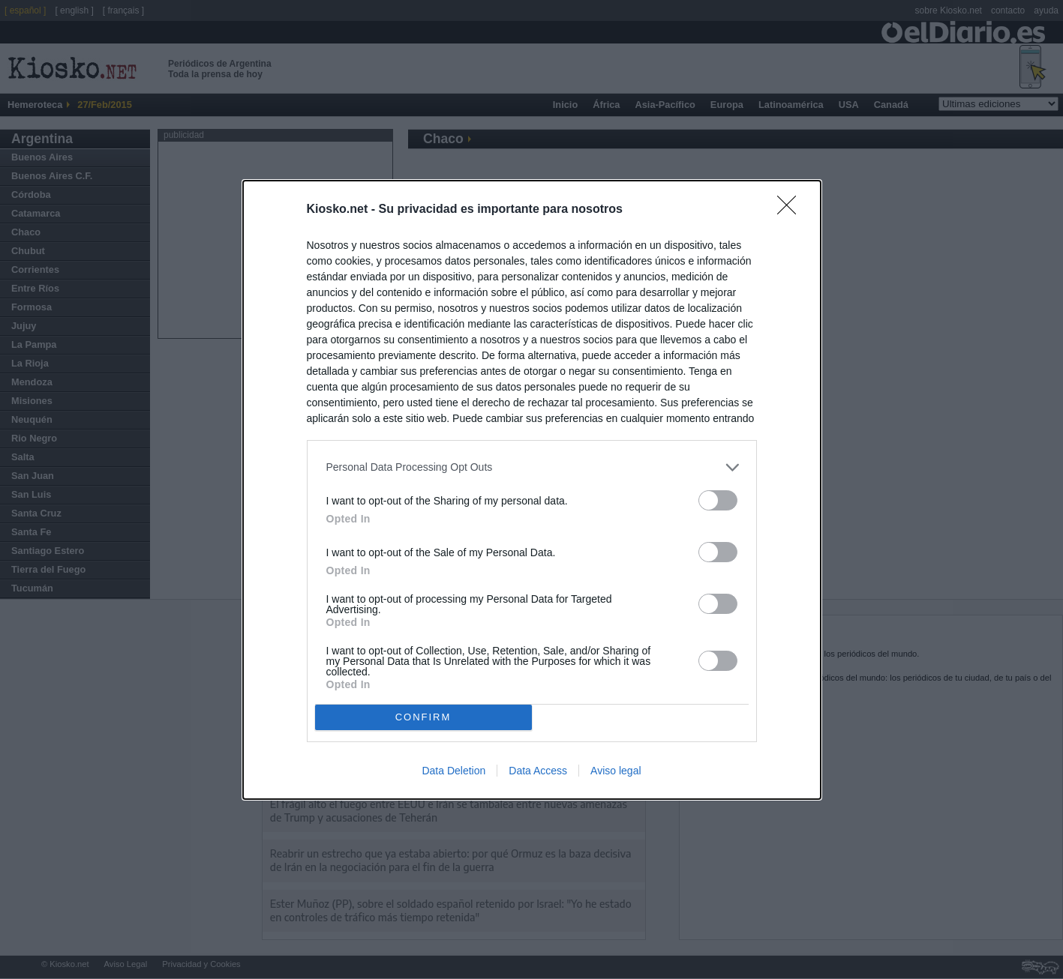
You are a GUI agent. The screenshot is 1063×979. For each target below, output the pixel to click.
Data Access (538, 771)
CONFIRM (423, 716)
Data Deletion (453, 771)
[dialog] (532, 490)
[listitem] (531, 467)
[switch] (717, 500)
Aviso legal (615, 771)
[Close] (791, 210)
